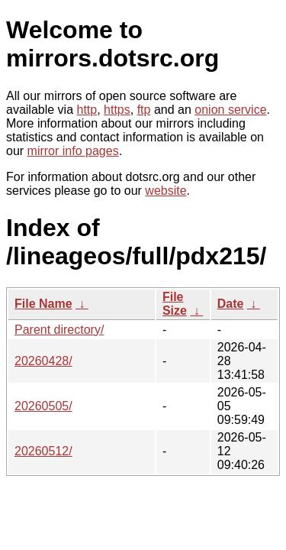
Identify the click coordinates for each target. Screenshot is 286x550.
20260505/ (43, 406)
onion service (230, 109)
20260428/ (43, 360)
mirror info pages (73, 150)
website (165, 190)
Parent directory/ (59, 329)
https (117, 109)
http (87, 109)
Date (230, 303)
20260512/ (43, 451)
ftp (144, 109)
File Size (174, 303)
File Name (43, 303)
